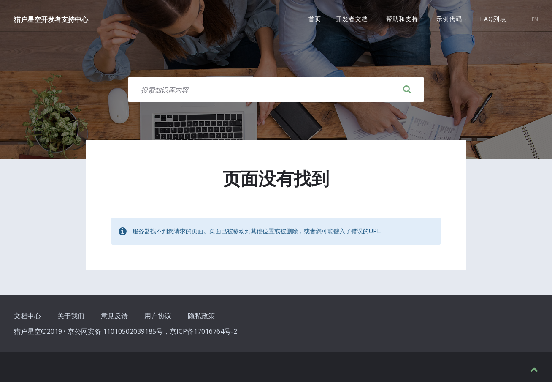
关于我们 (70, 315)
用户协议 (157, 315)
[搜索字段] (276, 89)
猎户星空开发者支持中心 (51, 20)
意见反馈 (114, 315)
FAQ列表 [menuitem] (493, 19)
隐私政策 (201, 315)
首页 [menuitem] (315, 19)
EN (535, 19)
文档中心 (27, 315)
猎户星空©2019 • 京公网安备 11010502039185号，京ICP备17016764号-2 (125, 331)
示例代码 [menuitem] (449, 19)
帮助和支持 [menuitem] (402, 19)
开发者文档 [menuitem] (352, 19)
